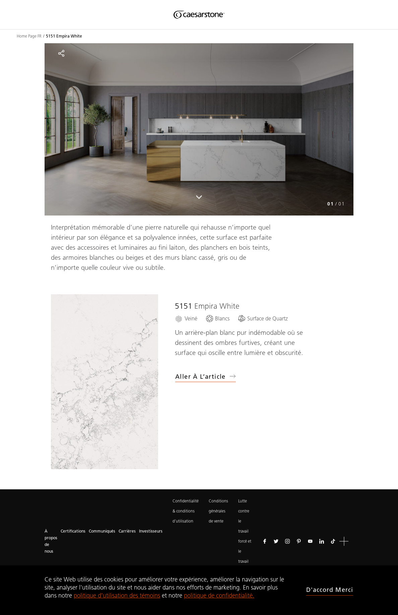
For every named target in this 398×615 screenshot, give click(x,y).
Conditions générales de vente (218, 511)
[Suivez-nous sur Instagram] (287, 541)
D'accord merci (329, 590)
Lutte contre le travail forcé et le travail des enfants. (245, 541)
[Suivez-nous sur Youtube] (310, 541)
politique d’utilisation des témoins (117, 595)
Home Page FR (29, 36)
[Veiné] (186, 318)
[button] (343, 541)
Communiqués (102, 531)
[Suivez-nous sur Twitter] (276, 541)
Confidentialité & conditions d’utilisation (186, 511)
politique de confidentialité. (219, 595)
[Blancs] (217, 318)
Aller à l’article (205, 376)
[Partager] (61, 53)
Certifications (73, 531)
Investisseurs (150, 531)
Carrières (127, 531)
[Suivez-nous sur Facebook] (264, 541)
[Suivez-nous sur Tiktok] (333, 541)
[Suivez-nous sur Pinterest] (298, 541)
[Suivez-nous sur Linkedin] (321, 541)
